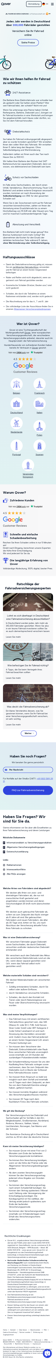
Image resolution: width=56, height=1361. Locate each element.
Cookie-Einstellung (10, 1332)
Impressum (37, 1344)
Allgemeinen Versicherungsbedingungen (32, 309)
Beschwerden (35, 1330)
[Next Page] (29, 733)
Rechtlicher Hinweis (22, 1344)
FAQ (45, 1330)
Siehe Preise (28, 42)
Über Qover (23, 1330)
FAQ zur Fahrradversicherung (28, 790)
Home (5, 1330)
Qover (27, 332)
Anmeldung (33, 4)
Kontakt (13, 1330)
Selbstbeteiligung (12, 196)
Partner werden (24, 1332)
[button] (45, 4)
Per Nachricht (16, 770)
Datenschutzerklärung (42, 1342)
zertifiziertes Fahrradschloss (26, 267)
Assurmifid (8, 1344)
